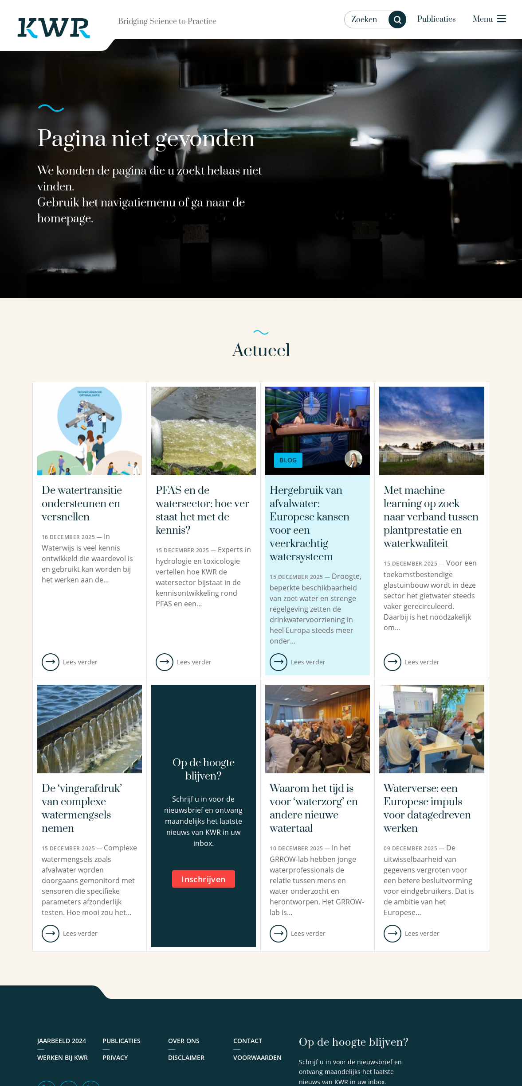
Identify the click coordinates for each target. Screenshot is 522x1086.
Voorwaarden (257, 1057)
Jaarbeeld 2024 (61, 1040)
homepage (64, 219)
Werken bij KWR (62, 1057)
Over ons (184, 1040)
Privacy (115, 1057)
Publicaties (436, 19)
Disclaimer (186, 1057)
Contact (247, 1040)
